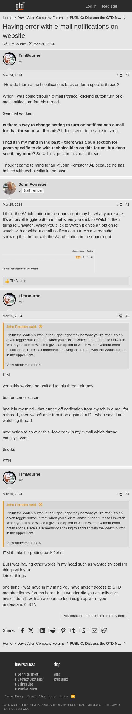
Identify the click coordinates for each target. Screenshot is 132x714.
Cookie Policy (14, 696)
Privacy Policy (36, 696)
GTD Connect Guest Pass (29, 679)
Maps (57, 674)
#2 (127, 205)
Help (52, 696)
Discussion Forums (26, 689)
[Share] (119, 75)
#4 (127, 494)
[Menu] (7, 6)
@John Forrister (71, 165)
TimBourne (17, 44)
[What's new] (125, 6)
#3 (127, 316)
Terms (63, 696)
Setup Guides (61, 679)
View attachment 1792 (23, 365)
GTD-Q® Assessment (26, 674)
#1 (127, 75)
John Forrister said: (21, 327)
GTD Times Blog (24, 684)
